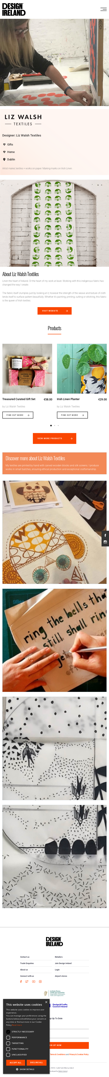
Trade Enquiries (27, 963)
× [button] (46, 1002)
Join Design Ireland (63, 963)
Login (57, 970)
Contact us (24, 957)
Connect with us (27, 976)
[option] (27, 379)
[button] (26, 1069)
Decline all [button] (36, 1062)
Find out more (15, 415)
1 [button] (51, 425)
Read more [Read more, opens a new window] (17, 1025)
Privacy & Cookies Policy (79, 1054)
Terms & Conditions (57, 1054)
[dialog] (26, 1036)
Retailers (59, 957)
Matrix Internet (62, 1071)
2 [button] (54, 425)
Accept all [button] (15, 1062)
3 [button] (58, 425)
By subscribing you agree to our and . (57, 1054)
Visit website (50, 311)
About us (24, 970)
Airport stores (61, 976)
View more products (50, 438)
